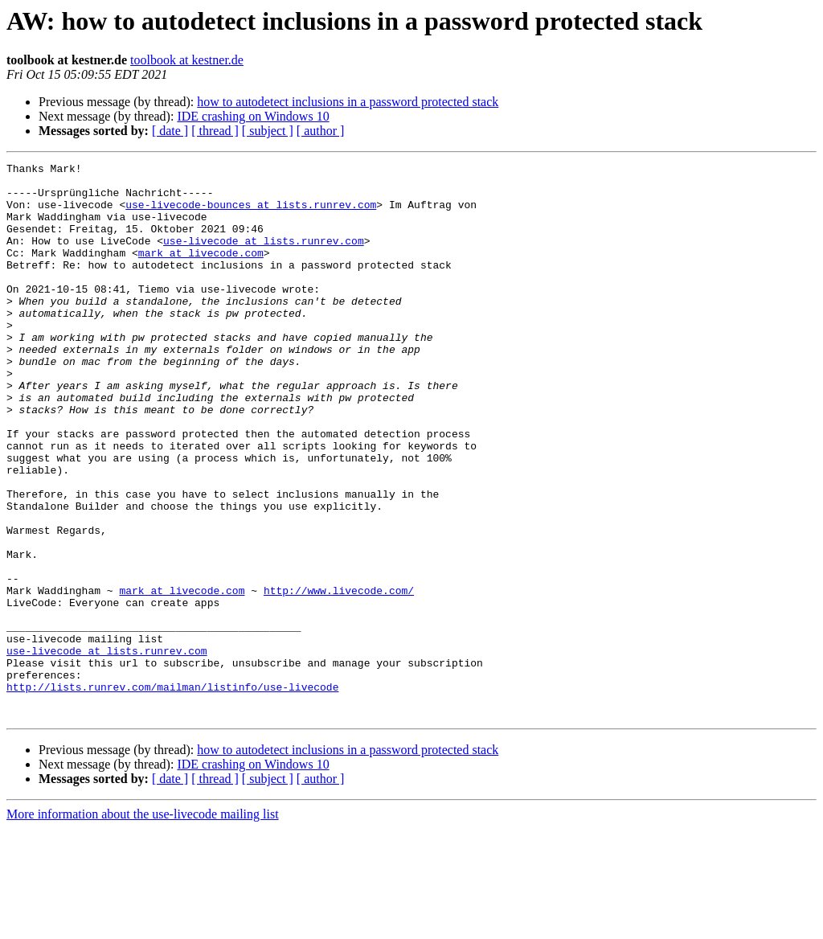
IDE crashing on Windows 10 (253, 116)
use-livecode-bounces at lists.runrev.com (250, 214)
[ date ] (170, 130)
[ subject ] (267, 130)
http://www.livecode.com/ (339, 677)
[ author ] (321, 130)
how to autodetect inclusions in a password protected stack (347, 102)
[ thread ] (215, 130)
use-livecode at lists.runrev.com (263, 257)
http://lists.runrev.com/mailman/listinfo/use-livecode (172, 792)
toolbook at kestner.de (187, 60)
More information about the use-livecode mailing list (142, 925)
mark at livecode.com (201, 271)
